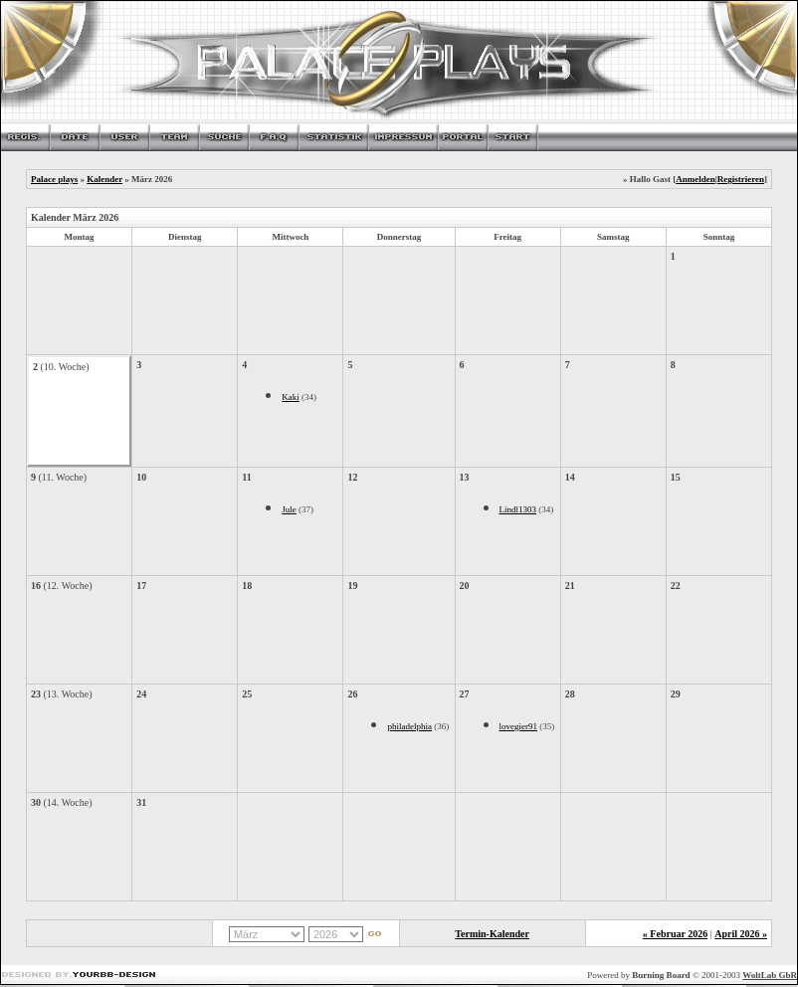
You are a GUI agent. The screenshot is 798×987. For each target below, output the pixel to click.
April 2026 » (740, 933)
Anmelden (695, 179)
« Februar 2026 (675, 933)
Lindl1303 (518, 509)
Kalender (104, 179)
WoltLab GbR (769, 975)
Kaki (290, 397)
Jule (289, 509)
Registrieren (740, 179)
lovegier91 (518, 726)
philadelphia (409, 726)
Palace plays (54, 179)
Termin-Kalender (492, 933)
